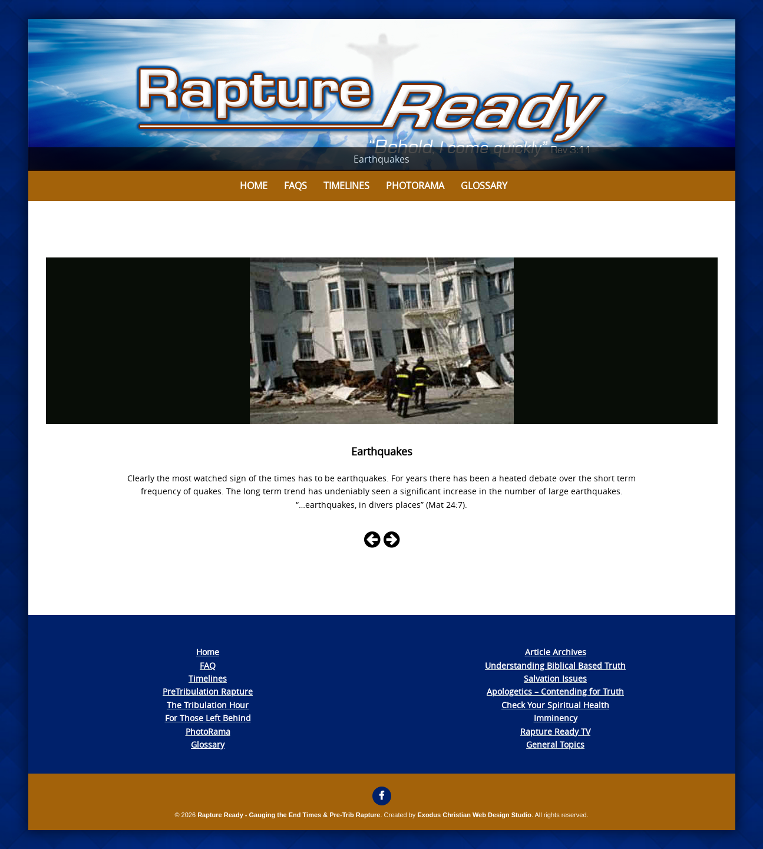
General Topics (555, 744)
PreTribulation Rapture (208, 691)
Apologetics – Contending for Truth (555, 691)
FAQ (208, 665)
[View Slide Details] (381, 95)
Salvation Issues (555, 678)
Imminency (555, 718)
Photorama (415, 185)
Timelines (346, 185)
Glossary (484, 185)
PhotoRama (208, 731)
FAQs (295, 185)
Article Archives (555, 652)
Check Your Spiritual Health (555, 705)
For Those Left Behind (208, 718)
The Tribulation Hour (208, 705)
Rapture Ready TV (555, 731)
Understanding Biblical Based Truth (555, 665)
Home (253, 185)
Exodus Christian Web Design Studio (474, 814)
